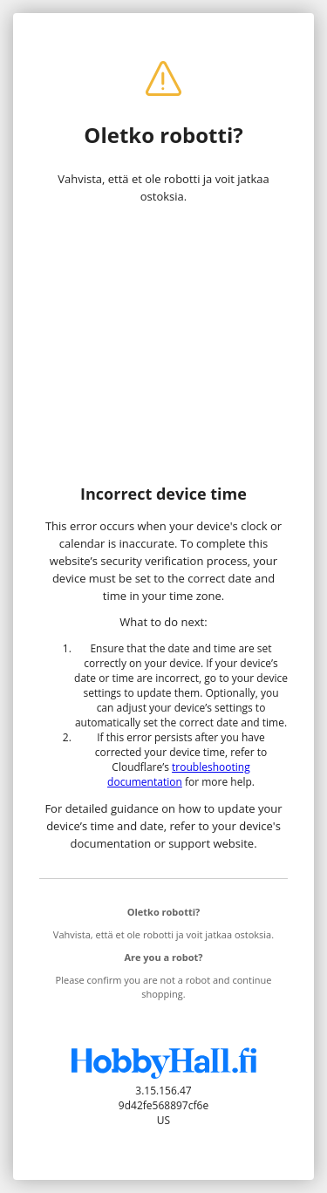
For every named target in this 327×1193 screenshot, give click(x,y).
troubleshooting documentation (178, 774)
